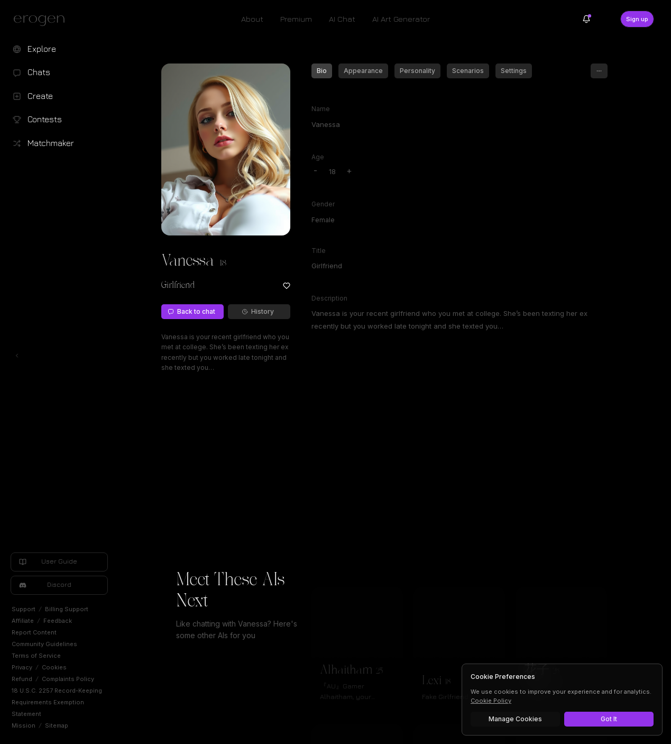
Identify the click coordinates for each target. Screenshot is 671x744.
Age (317, 157)
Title (318, 251)
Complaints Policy (68, 679)
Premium (296, 18)
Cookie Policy (491, 700)
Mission (23, 725)
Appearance (363, 71)
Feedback (57, 620)
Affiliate (23, 620)
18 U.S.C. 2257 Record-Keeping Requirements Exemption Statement (57, 702)
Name (320, 109)
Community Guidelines (44, 644)
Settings (514, 71)
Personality (417, 71)
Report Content (34, 632)
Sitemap (56, 725)
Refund (22, 679)
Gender (323, 204)
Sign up (637, 19)
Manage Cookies (515, 719)
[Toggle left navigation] (17, 355)
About (252, 18)
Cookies (54, 667)
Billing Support (66, 609)
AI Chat (342, 18)
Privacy (22, 667)
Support (23, 609)
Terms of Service (36, 655)
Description (329, 298)
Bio (322, 71)
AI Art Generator (401, 18)
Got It (609, 719)
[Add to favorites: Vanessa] (286, 285)
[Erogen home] (42, 20)
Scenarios (468, 71)
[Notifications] (586, 19)
